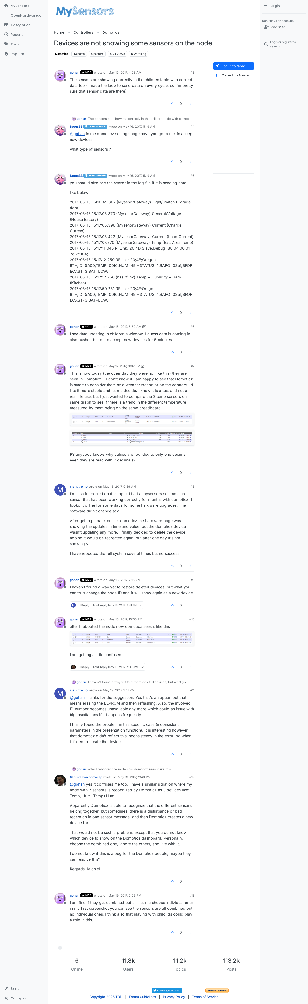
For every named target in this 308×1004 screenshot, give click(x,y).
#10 (191, 619)
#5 (192, 175)
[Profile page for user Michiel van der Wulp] (60, 780)
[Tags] (24, 44)
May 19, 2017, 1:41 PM (119, 690)
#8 (192, 486)
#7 (192, 366)
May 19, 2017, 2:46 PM (134, 777)
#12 (191, 777)
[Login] (284, 6)
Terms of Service (205, 997)
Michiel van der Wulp (86, 777)
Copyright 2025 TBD (106, 997)
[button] (24, 988)
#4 (192, 126)
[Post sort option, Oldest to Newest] (233, 75)
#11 (192, 690)
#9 (192, 580)
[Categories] (24, 25)
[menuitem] (284, 6)
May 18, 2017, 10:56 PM (125, 619)
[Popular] (24, 54)
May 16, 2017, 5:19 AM (139, 175)
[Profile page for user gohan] (60, 76)
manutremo (79, 486)
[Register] (284, 27)
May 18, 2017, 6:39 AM (119, 486)
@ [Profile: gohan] (77, 133)
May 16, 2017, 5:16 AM (139, 126)
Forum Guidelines (142, 997)
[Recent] (24, 34)
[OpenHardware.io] (24, 15)
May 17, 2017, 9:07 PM (124, 366)
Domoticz (61, 54)
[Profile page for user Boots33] (60, 130)
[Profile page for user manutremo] (60, 490)
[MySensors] (24, 6)
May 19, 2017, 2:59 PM (124, 895)
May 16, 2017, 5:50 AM (124, 326)
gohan (74, 72)
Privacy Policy (174, 997)
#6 (192, 326)
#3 (192, 72)
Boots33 (76, 126)
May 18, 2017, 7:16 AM (124, 580)
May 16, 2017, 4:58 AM (124, 72)
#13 (191, 895)
